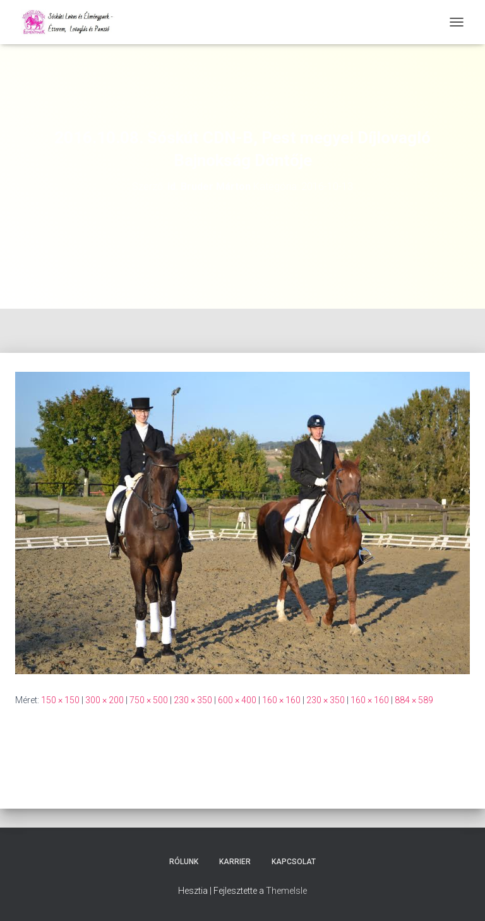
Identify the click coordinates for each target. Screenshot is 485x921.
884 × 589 (414, 700)
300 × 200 (104, 700)
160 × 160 (281, 700)
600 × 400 (237, 700)
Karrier (235, 861)
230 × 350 (193, 700)
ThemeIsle (286, 891)
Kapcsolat (294, 861)
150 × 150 (60, 700)
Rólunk (183, 861)
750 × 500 (148, 700)
